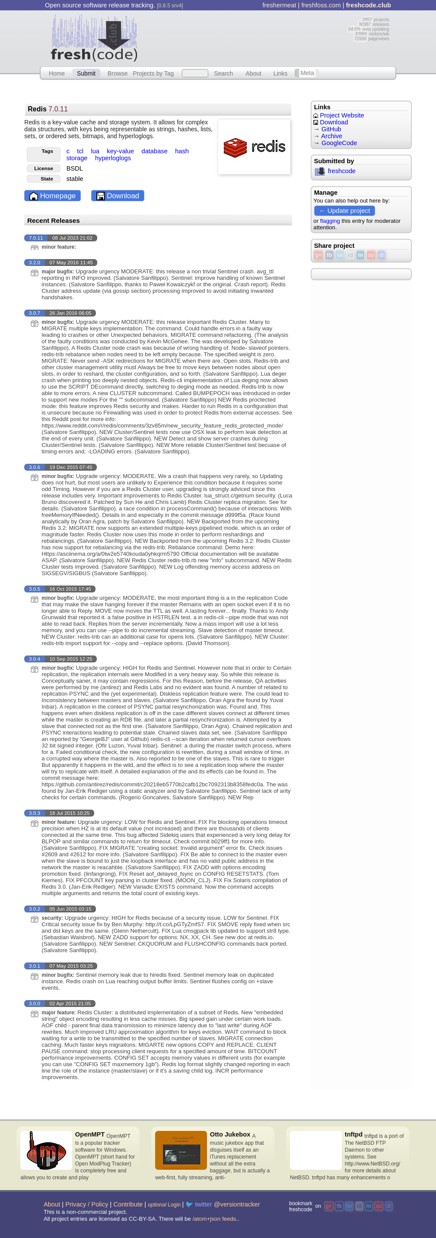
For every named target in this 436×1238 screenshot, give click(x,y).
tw (340, 255)
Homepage (52, 196)
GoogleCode (339, 142)
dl (381, 255)
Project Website (338, 115)
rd (350, 255)
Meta (307, 73)
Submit (86, 73)
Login (164, 1205)
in (360, 255)
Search (223, 73)
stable (75, 178)
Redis (48, 109)
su (371, 255)
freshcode (335, 171)
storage (78, 158)
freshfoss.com (321, 5)
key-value (121, 151)
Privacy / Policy (86, 1204)
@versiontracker (237, 1204)
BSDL (75, 168)
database (155, 151)
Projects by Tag (153, 73)
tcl (81, 151)
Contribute (128, 1204)
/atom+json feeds (214, 1219)
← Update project (344, 210)
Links (281, 73)
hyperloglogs (113, 158)
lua (96, 151)
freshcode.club (368, 5)
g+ (318, 255)
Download (118, 196)
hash (182, 151)
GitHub (331, 129)
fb (329, 255)
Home (57, 73)
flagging (330, 221)
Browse (117, 73)
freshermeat (279, 5)
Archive (331, 136)
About (253, 73)
